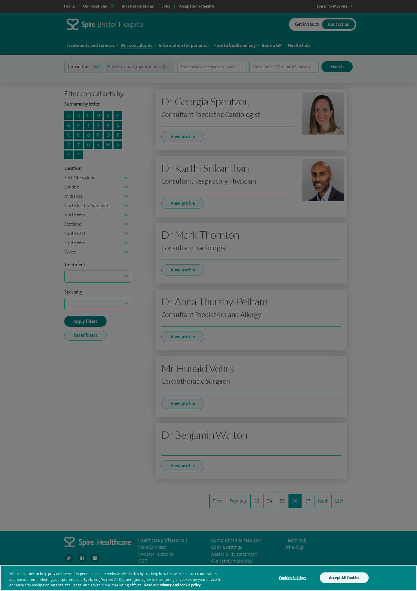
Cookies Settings (292, 585)
